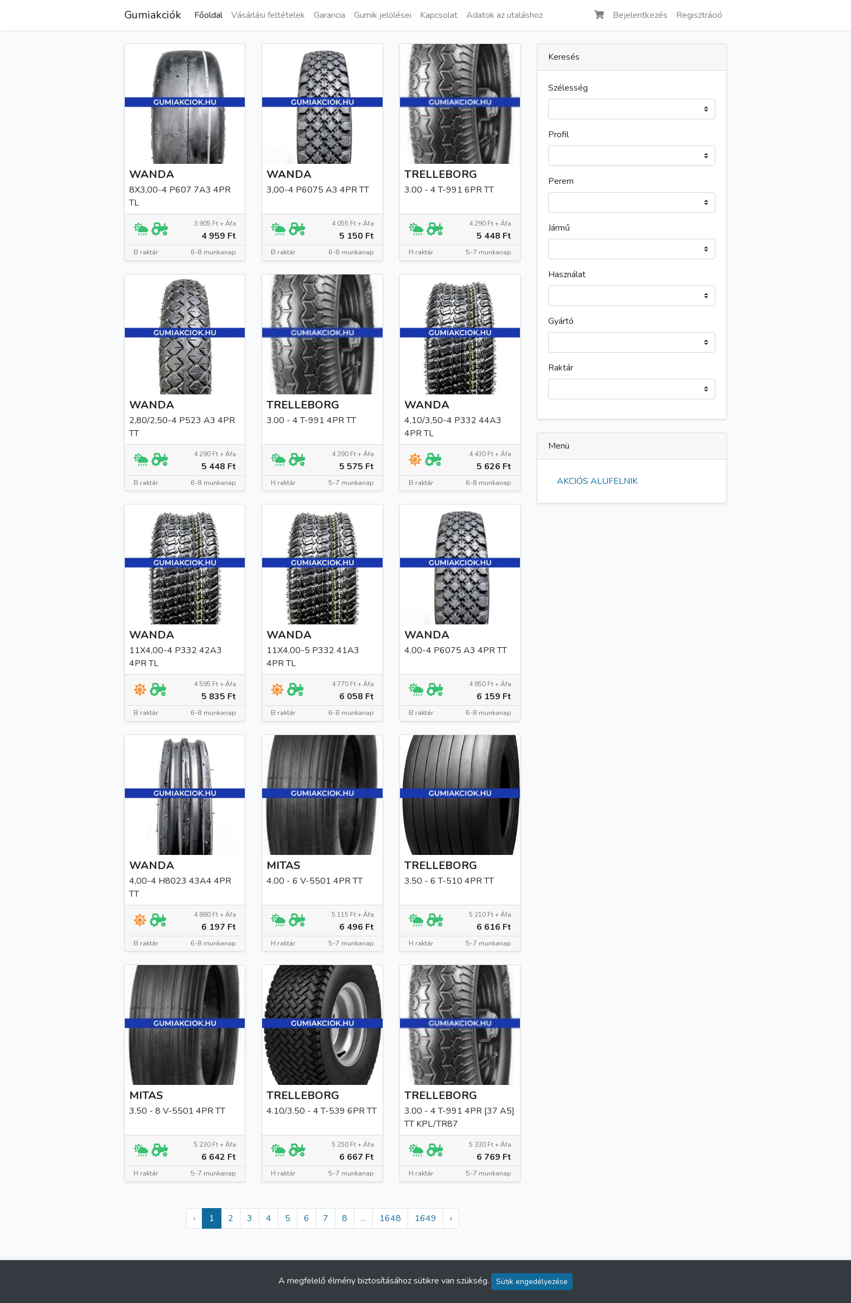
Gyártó (561, 321)
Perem (561, 181)
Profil (558, 134)
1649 (425, 1218)
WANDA (151, 174)
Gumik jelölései (382, 15)
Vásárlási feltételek (268, 15)
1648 (390, 1218)
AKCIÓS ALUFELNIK (597, 481)
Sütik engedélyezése (532, 1281)
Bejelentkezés (640, 15)
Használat (567, 274)
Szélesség (568, 88)
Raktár (560, 368)
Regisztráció (699, 15)
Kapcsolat (439, 15)
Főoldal (208, 15)
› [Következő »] (451, 1218)
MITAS (283, 865)
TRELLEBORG (440, 174)
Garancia (329, 15)
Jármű (559, 228)
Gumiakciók (152, 15)
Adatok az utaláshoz (504, 15)
